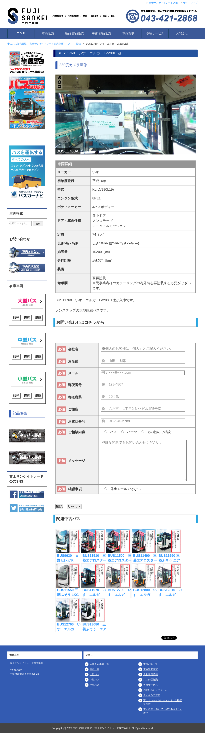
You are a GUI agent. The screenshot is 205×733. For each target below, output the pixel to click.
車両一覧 (94, 669)
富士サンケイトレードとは (163, 2)
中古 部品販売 (101, 33)
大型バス (94, 674)
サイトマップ (190, 2)
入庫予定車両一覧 (99, 664)
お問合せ (182, 33)
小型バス (94, 684)
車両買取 (128, 33)
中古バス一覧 (150, 664)
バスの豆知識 (150, 679)
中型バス (94, 679)
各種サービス (155, 33)
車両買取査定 (150, 669)
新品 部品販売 (74, 33)
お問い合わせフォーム (156, 690)
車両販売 (48, 33)
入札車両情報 (150, 674)
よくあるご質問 (151, 695)
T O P (21, 33)
